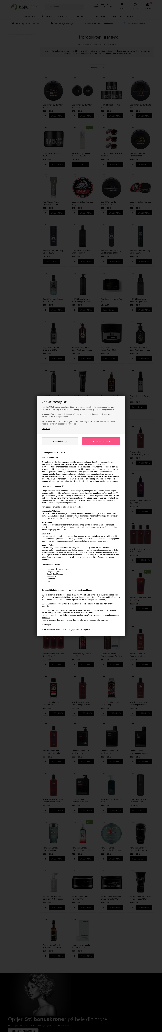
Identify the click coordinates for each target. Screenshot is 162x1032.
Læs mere (46, 428)
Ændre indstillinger (60, 441)
